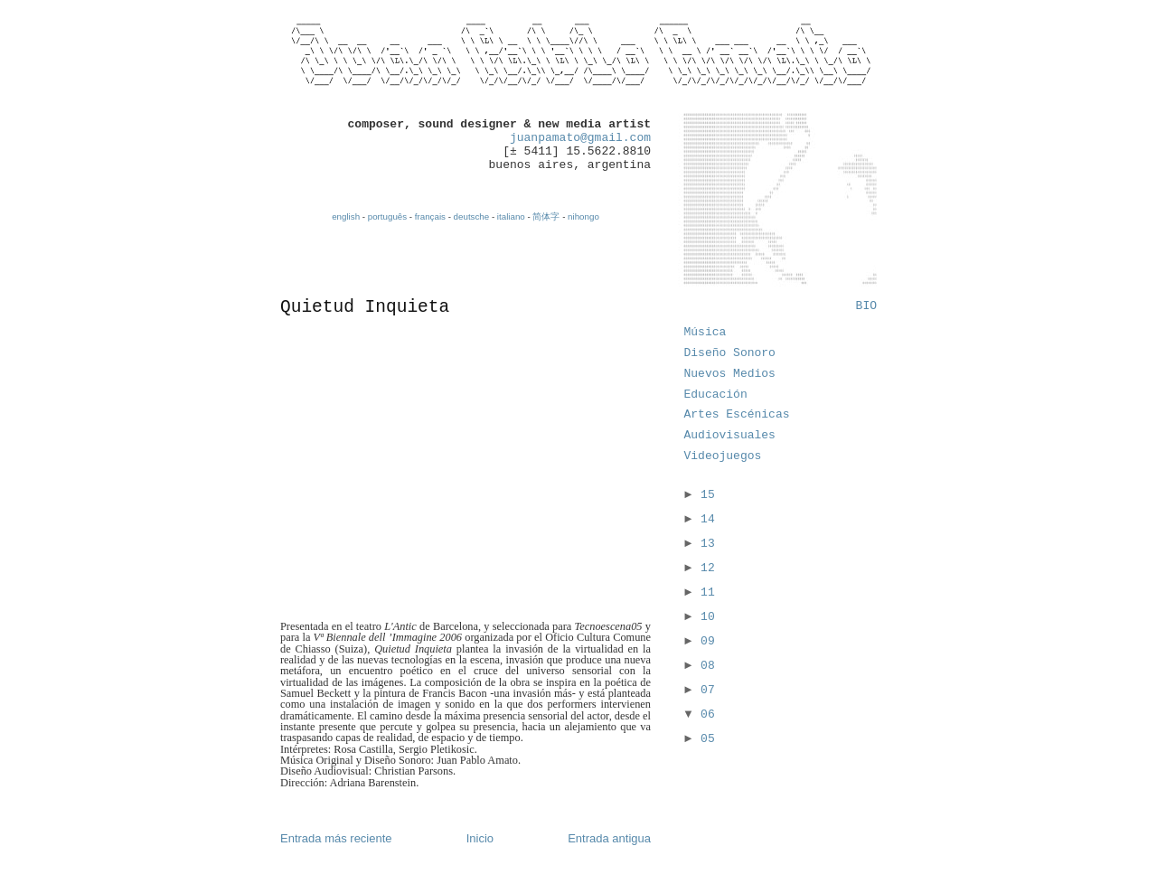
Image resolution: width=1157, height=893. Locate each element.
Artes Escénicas (737, 414)
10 (708, 617)
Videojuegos (723, 456)
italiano (511, 216)
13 (708, 543)
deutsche (472, 216)
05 (708, 739)
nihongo (583, 216)
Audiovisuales (730, 435)
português (387, 216)
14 (708, 519)
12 (708, 568)
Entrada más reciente (336, 838)
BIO (866, 306)
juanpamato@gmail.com (580, 138)
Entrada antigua (609, 838)
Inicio (480, 838)
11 (708, 592)
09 (708, 641)
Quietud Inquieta (364, 307)
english (346, 216)
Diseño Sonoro (730, 353)
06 (708, 714)
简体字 (546, 216)
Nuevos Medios (730, 374)
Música (705, 332)
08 (708, 665)
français (430, 216)
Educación (716, 394)
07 (708, 690)
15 (708, 495)
